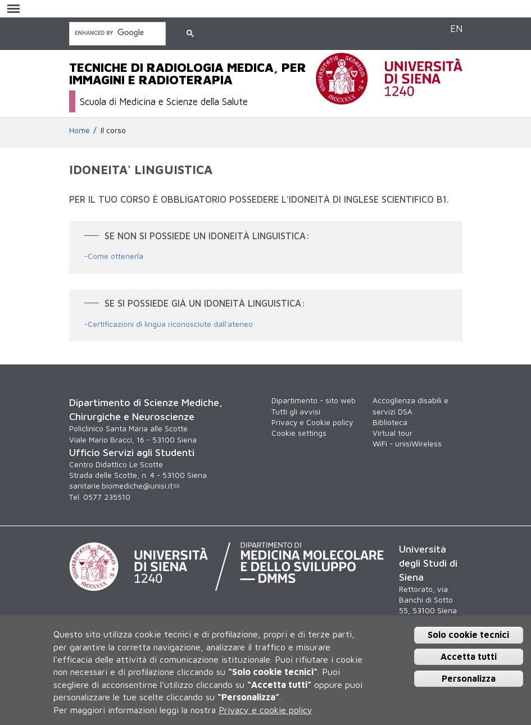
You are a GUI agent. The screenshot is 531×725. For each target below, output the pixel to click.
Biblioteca (390, 422)
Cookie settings (298, 432)
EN (456, 28)
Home (79, 130)
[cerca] (116, 33)
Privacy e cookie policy (265, 710)
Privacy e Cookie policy (312, 422)
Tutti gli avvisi (295, 411)
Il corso (113, 130)
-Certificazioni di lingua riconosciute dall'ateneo (168, 324)
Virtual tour (392, 432)
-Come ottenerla (113, 256)
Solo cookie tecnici (468, 635)
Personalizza (469, 678)
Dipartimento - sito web (313, 400)
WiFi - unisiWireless (407, 443)
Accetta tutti (469, 656)
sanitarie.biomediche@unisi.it (124, 485)
